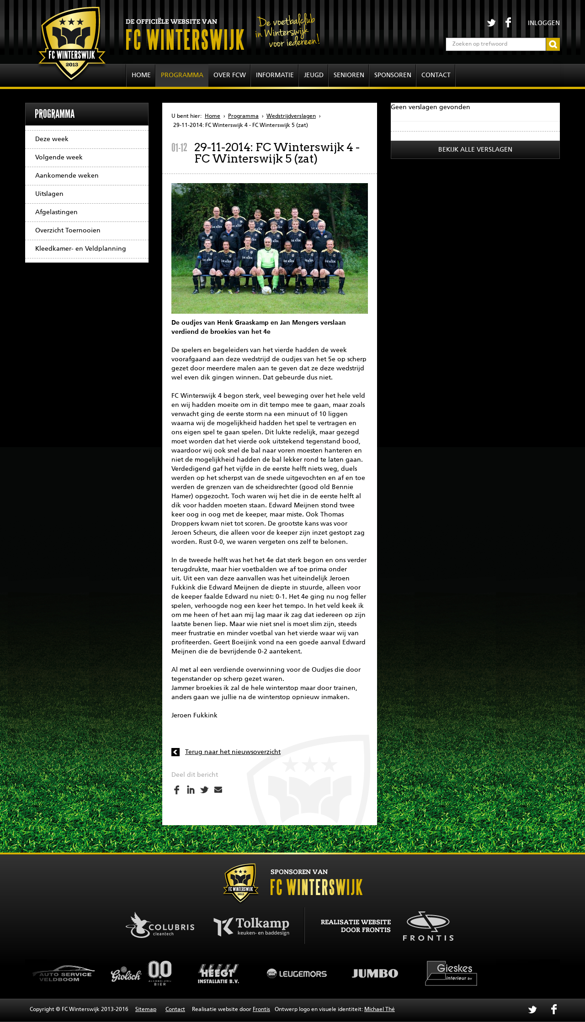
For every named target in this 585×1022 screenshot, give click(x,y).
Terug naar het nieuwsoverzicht (233, 752)
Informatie (275, 75)
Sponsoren (392, 75)
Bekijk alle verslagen (475, 150)
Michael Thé (379, 1009)
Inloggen (544, 23)
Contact (436, 75)
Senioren (349, 75)
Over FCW (229, 75)
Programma (182, 75)
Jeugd (314, 75)
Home (141, 75)
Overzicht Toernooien (68, 230)
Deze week (52, 139)
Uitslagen (49, 194)
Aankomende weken (67, 176)
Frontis (261, 1009)
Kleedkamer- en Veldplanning (80, 249)
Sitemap (145, 1009)
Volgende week (59, 157)
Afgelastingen (56, 212)
